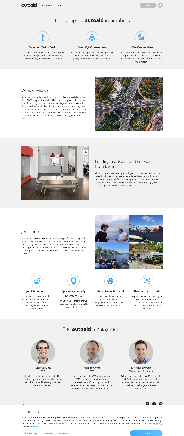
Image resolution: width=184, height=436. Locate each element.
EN (29, 404)
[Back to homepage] (29, 5)
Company (92, 410)
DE (24, 404)
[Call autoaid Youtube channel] (147, 403)
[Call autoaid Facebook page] (154, 403)
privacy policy (155, 431)
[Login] (160, 5)
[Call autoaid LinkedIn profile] (160, 403)
